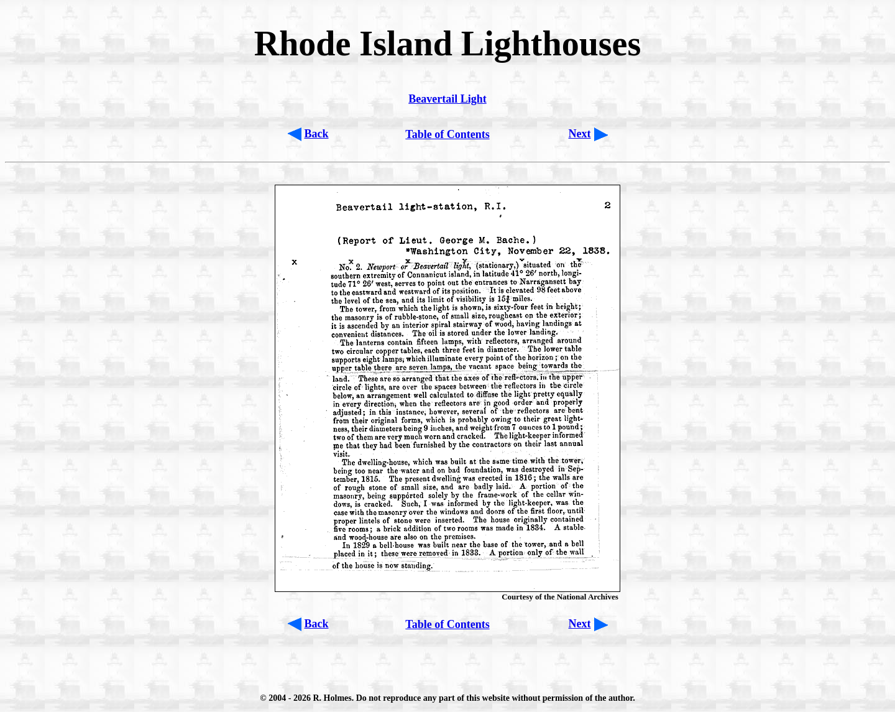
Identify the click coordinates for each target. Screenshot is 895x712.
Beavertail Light (447, 99)
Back (317, 133)
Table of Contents (447, 134)
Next (580, 133)
